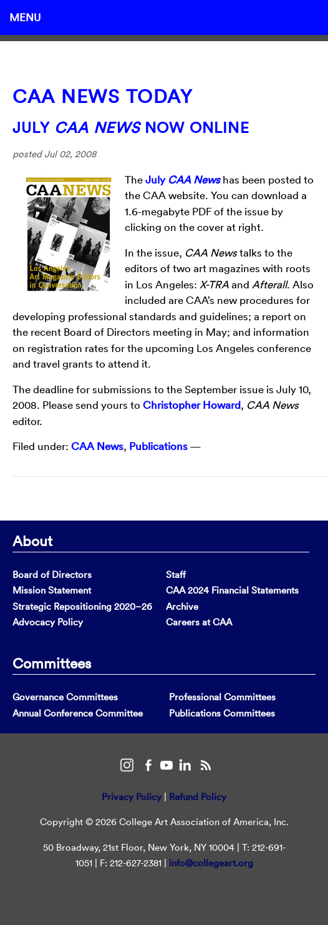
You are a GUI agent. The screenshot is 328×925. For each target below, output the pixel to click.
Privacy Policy (132, 797)
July (182, 179)
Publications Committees (222, 713)
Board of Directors (52, 574)
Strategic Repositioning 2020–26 (82, 606)
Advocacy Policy (47, 622)
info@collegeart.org (211, 863)
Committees (51, 663)
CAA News (97, 446)
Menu (25, 17)
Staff (176, 574)
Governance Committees (65, 697)
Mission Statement (51, 590)
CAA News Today (102, 96)
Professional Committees (222, 697)
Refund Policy (197, 797)
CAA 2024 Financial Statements (232, 590)
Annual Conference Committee (77, 713)
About (32, 540)
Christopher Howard (192, 404)
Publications (158, 446)
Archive (182, 606)
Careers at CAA (199, 622)
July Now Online (130, 127)
